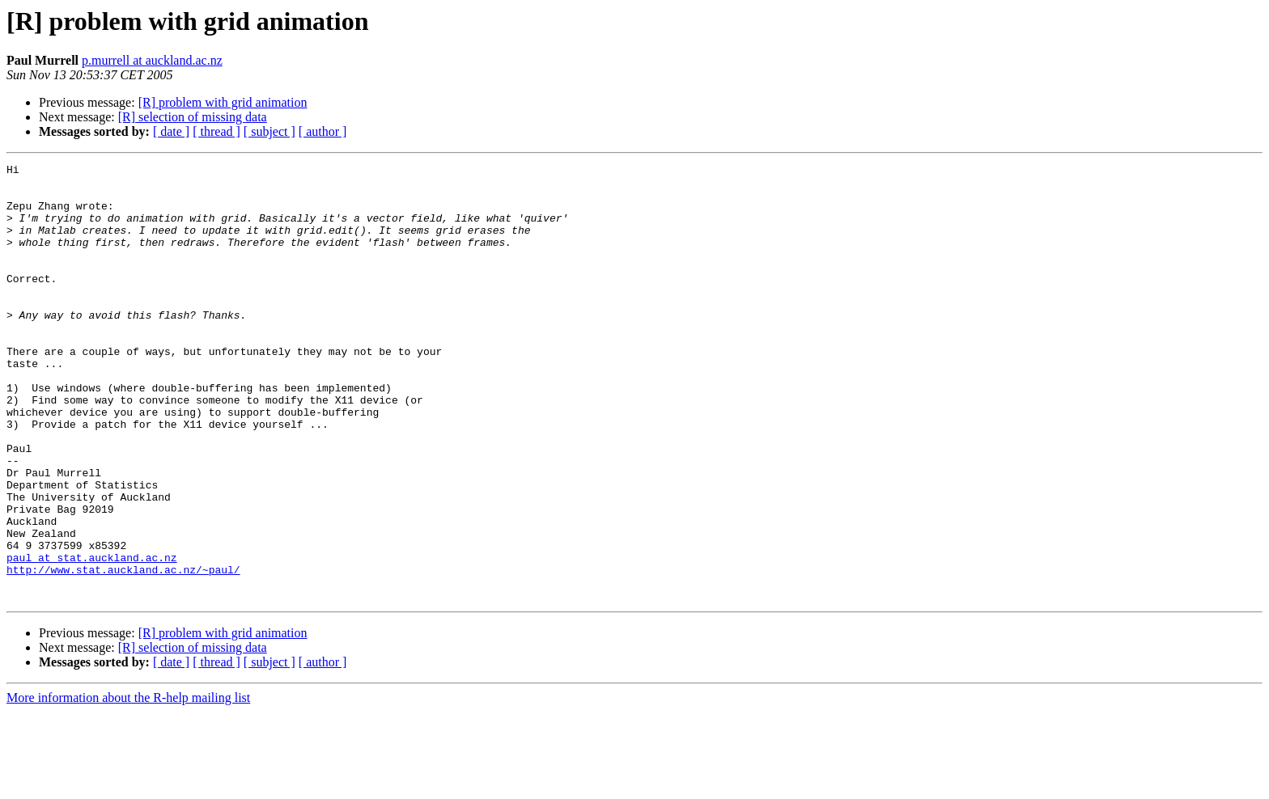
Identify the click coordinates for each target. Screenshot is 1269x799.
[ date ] (171, 131)
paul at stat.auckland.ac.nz (91, 637)
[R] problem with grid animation (223, 102)
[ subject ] (269, 131)
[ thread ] (216, 131)
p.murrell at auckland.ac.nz (152, 60)
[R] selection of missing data (192, 117)
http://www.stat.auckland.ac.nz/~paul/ (123, 652)
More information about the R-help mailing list (128, 785)
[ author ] (323, 131)
